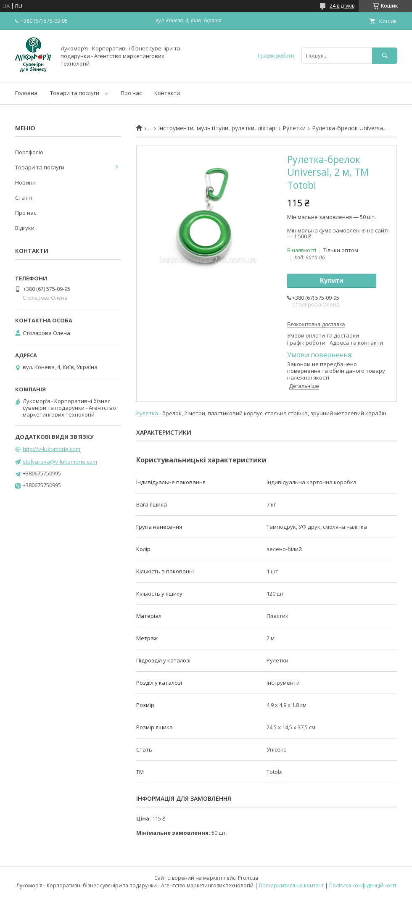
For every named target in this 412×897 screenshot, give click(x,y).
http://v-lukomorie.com (51, 449)
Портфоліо (29, 152)
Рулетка (147, 413)
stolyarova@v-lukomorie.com (60, 461)
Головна (26, 93)
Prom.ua (248, 877)
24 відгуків (342, 5)
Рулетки (294, 128)
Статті (23, 197)
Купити (331, 280)
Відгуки (24, 228)
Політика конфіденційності (362, 885)
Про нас (131, 93)
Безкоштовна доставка (316, 324)
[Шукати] (384, 55)
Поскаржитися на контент (291, 885)
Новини (25, 182)
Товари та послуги (74, 93)
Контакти (167, 93)
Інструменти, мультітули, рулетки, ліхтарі (217, 128)
